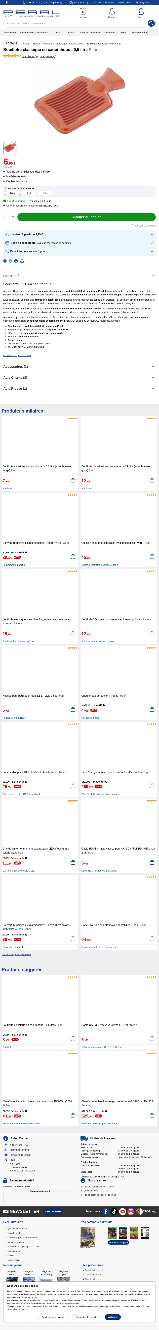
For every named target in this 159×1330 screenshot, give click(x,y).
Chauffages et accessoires (69, 43)
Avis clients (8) (15, 377)
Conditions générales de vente (22, 1237)
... (152, 32)
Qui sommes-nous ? (17, 1228)
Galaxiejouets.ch (93, 1274)
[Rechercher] (151, 23)
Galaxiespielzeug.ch (94, 1279)
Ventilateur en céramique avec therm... (22, 1123)
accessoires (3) (15, 366)
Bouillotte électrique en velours (18, 641)
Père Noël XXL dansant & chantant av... (101, 794)
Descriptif (11, 276)
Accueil (26, 43)
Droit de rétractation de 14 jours (98, 1186)
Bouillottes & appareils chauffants (103, 43)
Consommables (27, 32)
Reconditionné (139, 32)
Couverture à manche (13, 565)
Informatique (10, 32)
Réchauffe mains (90, 717)
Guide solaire (13, 1260)
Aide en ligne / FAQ (19, 1145)
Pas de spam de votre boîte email (99, 1195)
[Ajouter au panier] (86, 217)
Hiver (124, 32)
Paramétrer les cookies (87, 1317)
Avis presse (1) (15, 388)
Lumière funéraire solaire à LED (18, 870)
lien (35, 1297)
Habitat (71, 32)
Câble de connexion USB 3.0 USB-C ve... (102, 1047)
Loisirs (57, 32)
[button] (22, 206)
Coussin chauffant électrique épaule (99, 565)
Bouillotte (7, 488)
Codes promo (13, 1251)
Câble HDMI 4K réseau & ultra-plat (99, 870)
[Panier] (141, 13)
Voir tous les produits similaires (16, 954)
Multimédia (42, 32)
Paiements (16, 1186)
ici (26, 1309)
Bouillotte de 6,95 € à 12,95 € (17, 355)
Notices (11, 1255)
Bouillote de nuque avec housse (97, 641)
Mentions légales (15, 1242)
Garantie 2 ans (90, 1190)
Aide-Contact (124, 2)
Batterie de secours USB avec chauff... (22, 794)
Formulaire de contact (20, 1155)
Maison (47, 43)
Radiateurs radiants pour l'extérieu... (100, 1123)
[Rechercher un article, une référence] (79, 23)
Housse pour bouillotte (14, 717)
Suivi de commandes (103, 2)
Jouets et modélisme (90, 32)
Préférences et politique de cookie (23, 1246)
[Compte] (112, 13)
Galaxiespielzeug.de (94, 1270)
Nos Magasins (142, 2)
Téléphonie (109, 32)
